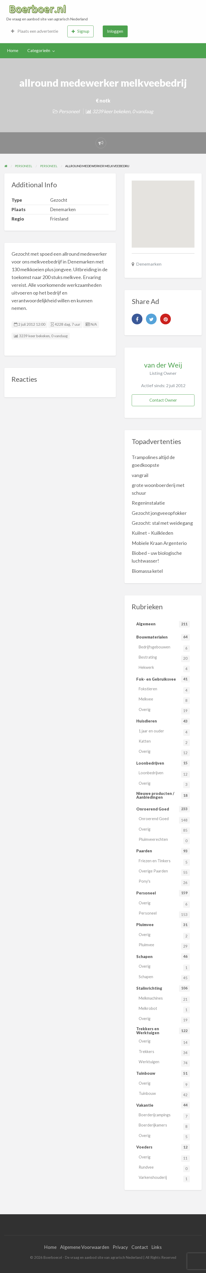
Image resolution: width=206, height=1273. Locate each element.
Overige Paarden (164, 872)
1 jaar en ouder (164, 732)
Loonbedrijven (164, 774)
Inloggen (115, 31)
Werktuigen (164, 1063)
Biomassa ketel (147, 571)
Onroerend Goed (164, 820)
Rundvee (164, 1168)
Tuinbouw (164, 1094)
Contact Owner (163, 400)
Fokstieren (164, 690)
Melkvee (164, 700)
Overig (164, 710)
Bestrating (164, 658)
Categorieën (38, 50)
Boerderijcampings (164, 1116)
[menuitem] (34, 31)
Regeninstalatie (148, 503)
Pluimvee (164, 946)
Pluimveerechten (164, 840)
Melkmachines (164, 999)
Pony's (164, 882)
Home (12, 50)
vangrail (140, 475)
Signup (80, 31)
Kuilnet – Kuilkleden (152, 533)
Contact (139, 1247)
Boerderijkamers (164, 1126)
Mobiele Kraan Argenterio (159, 543)
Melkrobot (164, 1009)
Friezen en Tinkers (164, 862)
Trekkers (164, 1052)
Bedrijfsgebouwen (164, 648)
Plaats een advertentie (34, 31)
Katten (164, 742)
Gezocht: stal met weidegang (162, 523)
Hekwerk (164, 668)
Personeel (69, 111)
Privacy (120, 1247)
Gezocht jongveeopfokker (159, 513)
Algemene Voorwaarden (84, 1247)
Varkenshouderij (164, 1178)
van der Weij (163, 365)
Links (157, 1247)
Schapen (164, 978)
